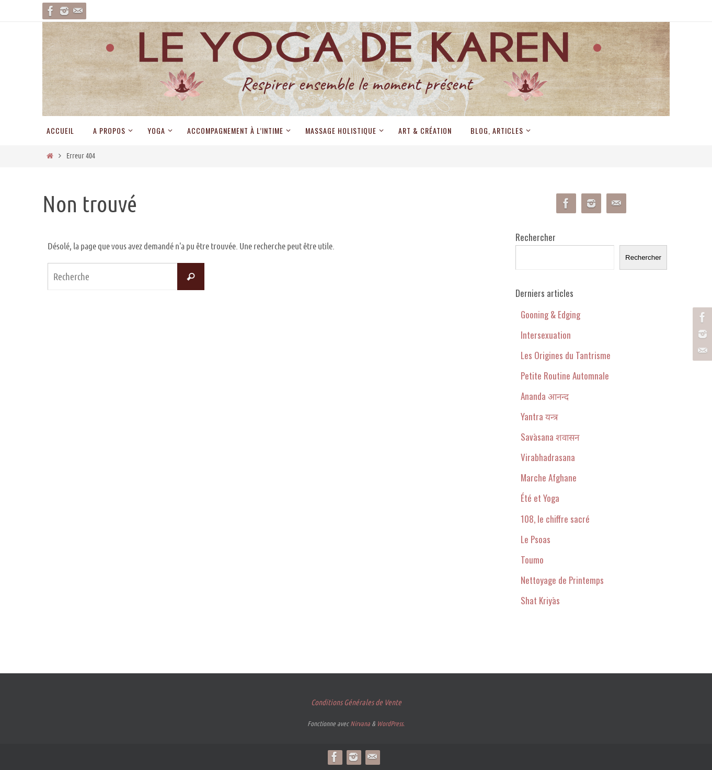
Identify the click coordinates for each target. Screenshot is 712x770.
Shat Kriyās (540, 600)
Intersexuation (546, 334)
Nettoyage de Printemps (562, 580)
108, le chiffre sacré (555, 518)
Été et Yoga (540, 497)
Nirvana (360, 723)
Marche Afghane (549, 477)
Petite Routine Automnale (565, 375)
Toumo (532, 559)
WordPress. (391, 723)
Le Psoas (535, 539)
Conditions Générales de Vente (356, 702)
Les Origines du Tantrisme (566, 355)
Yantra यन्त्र (539, 416)
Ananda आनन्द (545, 396)
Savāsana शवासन (550, 436)
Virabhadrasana (548, 457)
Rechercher (535, 237)
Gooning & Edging (550, 314)
